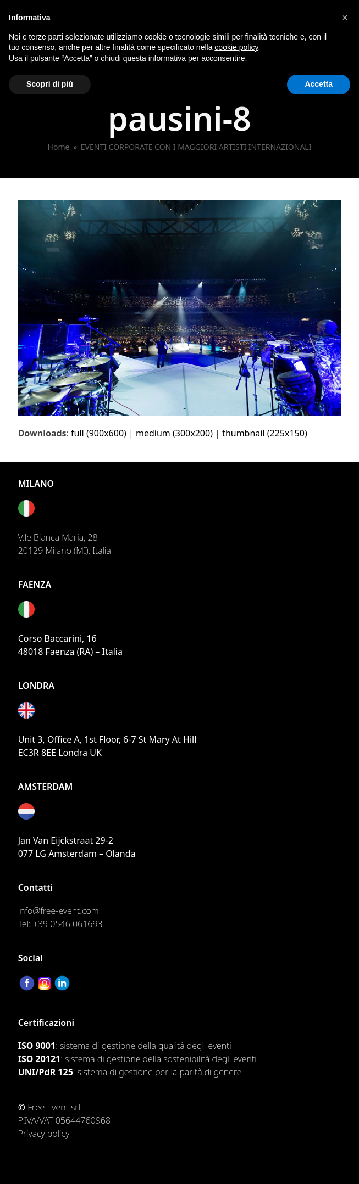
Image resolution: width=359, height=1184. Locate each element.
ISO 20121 (39, 1059)
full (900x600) (98, 433)
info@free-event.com (58, 911)
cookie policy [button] (236, 47)
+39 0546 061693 (68, 924)
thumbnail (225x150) (264, 433)
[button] (345, 17)
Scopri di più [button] (49, 84)
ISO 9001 (37, 1046)
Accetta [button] (319, 84)
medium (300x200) (174, 433)
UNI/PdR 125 (45, 1072)
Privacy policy (44, 1133)
